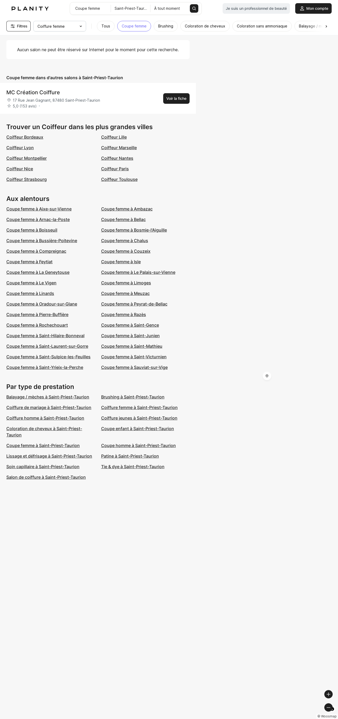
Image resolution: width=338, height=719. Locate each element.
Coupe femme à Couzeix (126, 251)
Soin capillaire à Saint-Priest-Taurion (42, 466)
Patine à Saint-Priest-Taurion (130, 456)
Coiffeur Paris (115, 168)
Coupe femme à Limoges (126, 282)
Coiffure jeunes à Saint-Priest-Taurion (139, 418)
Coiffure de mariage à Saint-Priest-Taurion (48, 407)
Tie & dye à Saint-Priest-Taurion (133, 466)
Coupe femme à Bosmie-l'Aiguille (134, 230)
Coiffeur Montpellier (26, 158)
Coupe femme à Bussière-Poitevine (41, 240)
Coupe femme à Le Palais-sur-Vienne (138, 272)
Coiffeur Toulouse (119, 179)
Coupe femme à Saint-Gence (130, 325)
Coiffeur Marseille (119, 147)
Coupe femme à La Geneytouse (37, 272)
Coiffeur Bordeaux (24, 137)
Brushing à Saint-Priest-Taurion (133, 397)
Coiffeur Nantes (117, 158)
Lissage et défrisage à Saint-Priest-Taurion (49, 456)
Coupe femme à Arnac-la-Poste (38, 219)
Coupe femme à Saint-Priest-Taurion (43, 445)
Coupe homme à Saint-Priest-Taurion (138, 445)
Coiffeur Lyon (20, 147)
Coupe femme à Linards (30, 293)
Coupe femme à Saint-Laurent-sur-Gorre (47, 346)
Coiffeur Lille (114, 137)
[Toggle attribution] (332, 714)
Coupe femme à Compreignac (36, 251)
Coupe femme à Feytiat (29, 261)
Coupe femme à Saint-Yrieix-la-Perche (44, 367)
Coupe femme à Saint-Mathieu (131, 346)
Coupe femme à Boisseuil (31, 230)
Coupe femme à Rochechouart (37, 325)
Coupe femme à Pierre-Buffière (37, 314)
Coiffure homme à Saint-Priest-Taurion (45, 418)
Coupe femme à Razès (123, 314)
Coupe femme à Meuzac (125, 293)
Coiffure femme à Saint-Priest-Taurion (139, 407)
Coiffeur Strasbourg (26, 179)
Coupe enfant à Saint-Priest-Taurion (137, 428)
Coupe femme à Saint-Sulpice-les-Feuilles (48, 356)
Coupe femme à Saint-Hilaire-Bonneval (45, 335)
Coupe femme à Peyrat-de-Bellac (134, 304)
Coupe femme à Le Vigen (31, 282)
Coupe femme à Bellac (123, 219)
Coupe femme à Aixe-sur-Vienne (39, 209)
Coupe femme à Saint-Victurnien (134, 356)
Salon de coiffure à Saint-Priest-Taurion (46, 477)
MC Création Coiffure (33, 92)
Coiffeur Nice (19, 168)
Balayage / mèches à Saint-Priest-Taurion (47, 397)
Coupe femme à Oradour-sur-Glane (41, 304)
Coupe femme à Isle (121, 261)
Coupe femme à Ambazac (127, 209)
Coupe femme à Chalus (124, 240)
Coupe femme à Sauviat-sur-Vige (134, 367)
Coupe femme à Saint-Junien (130, 335)
